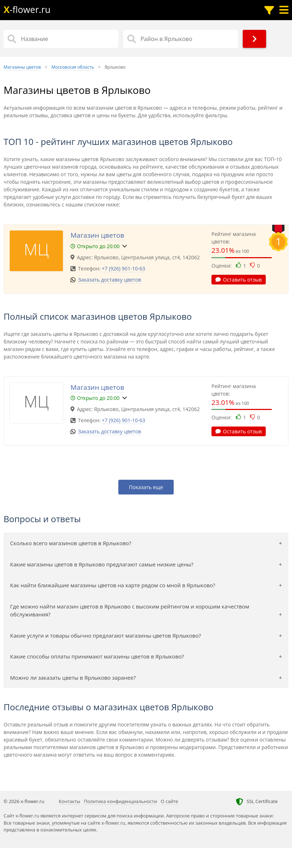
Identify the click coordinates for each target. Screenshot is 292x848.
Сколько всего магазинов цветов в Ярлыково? (70, 543)
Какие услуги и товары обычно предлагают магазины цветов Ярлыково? (105, 635)
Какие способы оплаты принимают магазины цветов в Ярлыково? (97, 656)
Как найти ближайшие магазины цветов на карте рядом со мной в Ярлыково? (112, 585)
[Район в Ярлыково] (180, 39)
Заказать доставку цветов (109, 279)
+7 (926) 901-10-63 (123, 268)
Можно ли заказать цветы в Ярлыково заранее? (73, 677)
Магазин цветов (97, 235)
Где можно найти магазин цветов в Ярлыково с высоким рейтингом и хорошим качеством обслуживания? (129, 610)
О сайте (169, 801)
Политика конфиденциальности (120, 801)
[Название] (61, 39)
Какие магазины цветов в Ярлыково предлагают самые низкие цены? (101, 564)
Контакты (69, 801)
